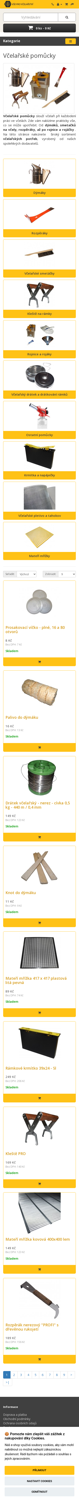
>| (7, 1382)
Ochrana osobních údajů (20, 1423)
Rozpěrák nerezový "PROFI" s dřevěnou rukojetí (32, 1327)
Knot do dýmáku (20, 892)
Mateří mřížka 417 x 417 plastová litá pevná (36, 980)
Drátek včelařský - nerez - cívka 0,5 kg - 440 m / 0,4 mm (37, 805)
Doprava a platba (15, 1415)
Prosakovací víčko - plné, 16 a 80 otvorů (35, 629)
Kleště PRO (15, 1153)
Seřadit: (10, 574)
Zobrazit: (50, 574)
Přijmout (39, 1470)
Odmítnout (40, 1491)
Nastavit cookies (39, 1481)
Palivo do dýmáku (21, 717)
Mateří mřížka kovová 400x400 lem (37, 1239)
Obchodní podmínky (16, 1419)
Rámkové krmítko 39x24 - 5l (30, 1068)
